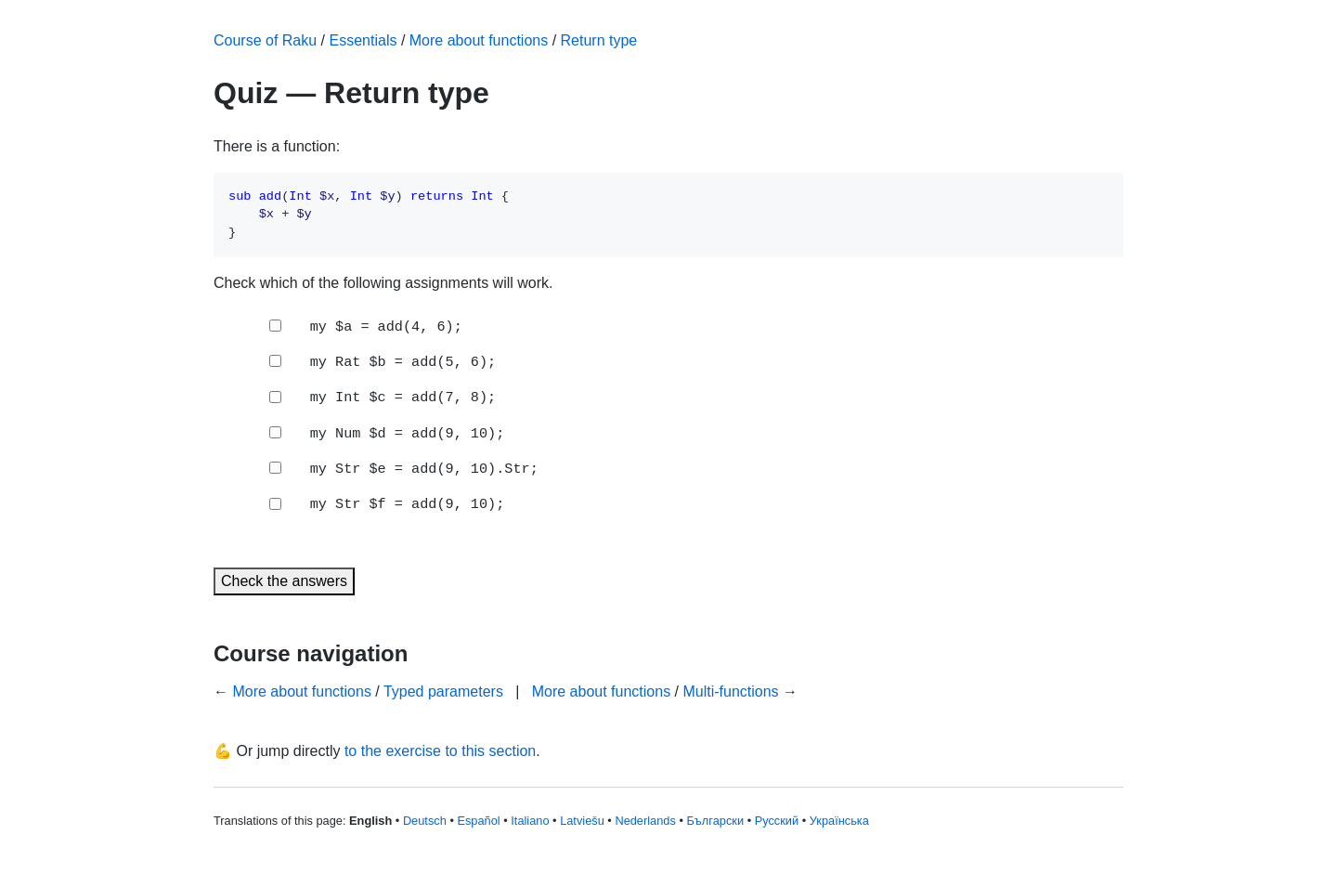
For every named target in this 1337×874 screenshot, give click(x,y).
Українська (839, 821)
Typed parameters (443, 691)
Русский (776, 821)
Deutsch (425, 821)
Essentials (363, 40)
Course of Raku (265, 40)
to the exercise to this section (440, 751)
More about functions (478, 40)
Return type (599, 40)
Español (478, 821)
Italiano (530, 821)
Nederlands (645, 821)
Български (715, 821)
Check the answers (284, 581)
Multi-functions (730, 691)
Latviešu (582, 821)
